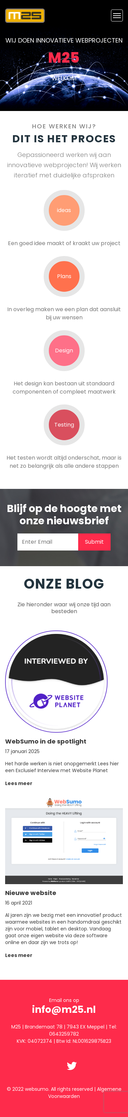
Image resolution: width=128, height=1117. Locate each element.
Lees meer (18, 783)
